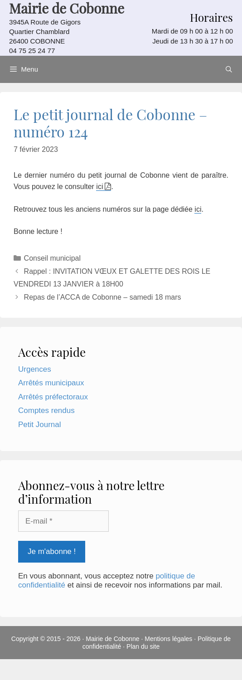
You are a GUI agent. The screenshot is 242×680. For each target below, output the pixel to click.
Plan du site (143, 646)
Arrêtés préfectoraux (53, 397)
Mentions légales (168, 638)
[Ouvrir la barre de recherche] (229, 69)
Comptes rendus (46, 410)
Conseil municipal (52, 258)
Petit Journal (39, 424)
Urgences (34, 369)
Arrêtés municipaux (51, 383)
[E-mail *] (63, 521)
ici (99, 186)
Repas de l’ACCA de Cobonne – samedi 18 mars (102, 297)
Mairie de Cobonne (112, 638)
